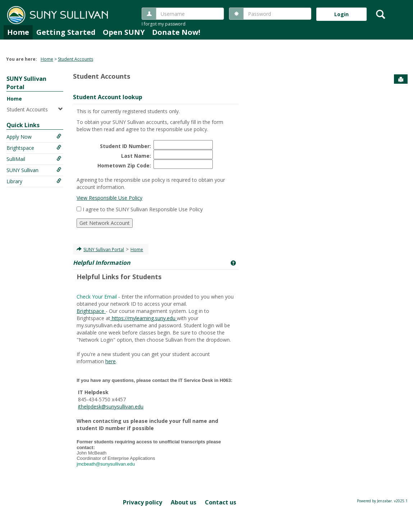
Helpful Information (101, 263)
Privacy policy (142, 502)
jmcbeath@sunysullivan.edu (106, 464)
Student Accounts (75, 59)
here (110, 361)
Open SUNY (124, 32)
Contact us (220, 502)
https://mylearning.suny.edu (143, 318)
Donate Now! (176, 32)
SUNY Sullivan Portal (103, 249)
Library (33, 181)
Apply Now (33, 136)
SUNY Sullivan (33, 170)
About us (183, 502)
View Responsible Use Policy (109, 197)
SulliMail (33, 159)
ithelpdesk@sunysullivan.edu (110, 406)
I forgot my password (163, 24)
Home (18, 32)
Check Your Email (97, 296)
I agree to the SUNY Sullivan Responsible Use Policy (143, 209)
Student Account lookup (107, 97)
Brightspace (33, 147)
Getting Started (66, 32)
